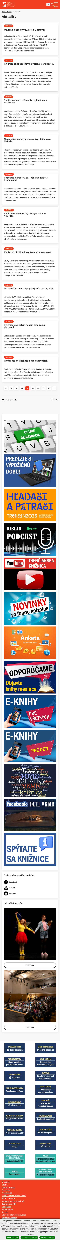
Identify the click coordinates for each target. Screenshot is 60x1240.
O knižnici (6, 1182)
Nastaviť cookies (47, 1237)
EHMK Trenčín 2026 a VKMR (14, 1196)
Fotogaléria (6, 1206)
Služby (4, 1184)
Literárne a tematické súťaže (14, 1215)
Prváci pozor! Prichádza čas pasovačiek (25, 360)
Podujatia (6, 1190)
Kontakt (5, 1212)
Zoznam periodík (9, 1204)
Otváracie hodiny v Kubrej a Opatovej (24, 29)
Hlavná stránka (7, 12)
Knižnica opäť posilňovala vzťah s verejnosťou (29, 64)
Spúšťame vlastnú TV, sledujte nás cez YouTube (25, 214)
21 (33, 388)
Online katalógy (8, 1187)
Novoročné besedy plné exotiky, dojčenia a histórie (27, 140)
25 (54, 388)
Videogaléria (7, 1209)
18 (16, 388)
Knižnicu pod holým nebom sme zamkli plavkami (25, 326)
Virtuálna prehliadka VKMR (13, 1201)
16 (6, 388)
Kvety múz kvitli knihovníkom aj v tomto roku (28, 252)
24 (49, 388)
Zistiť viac (30, 965)
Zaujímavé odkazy (9, 1218)
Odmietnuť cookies (29, 1237)
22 (38, 388)
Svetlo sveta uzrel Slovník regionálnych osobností (25, 101)
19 (22, 388)
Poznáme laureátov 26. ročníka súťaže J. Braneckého (26, 178)
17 (11, 388)
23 (44, 388)
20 (27, 388)
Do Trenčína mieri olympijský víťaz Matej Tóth (28, 288)
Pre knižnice (7, 1193)
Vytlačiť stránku (9, 400)
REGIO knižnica (8, 1198)
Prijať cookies (12, 1237)
